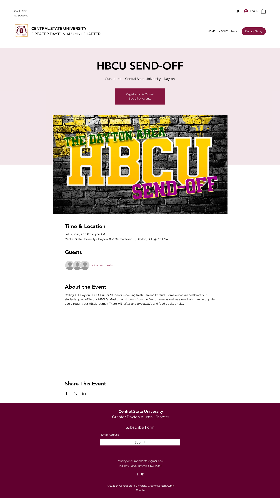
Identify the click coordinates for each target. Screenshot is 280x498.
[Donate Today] (254, 31)
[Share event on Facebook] (66, 393)
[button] (263, 11)
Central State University (141, 411)
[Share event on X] (75, 393)
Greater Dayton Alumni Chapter (140, 417)
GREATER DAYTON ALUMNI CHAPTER (66, 34)
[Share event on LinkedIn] (84, 393)
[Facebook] (232, 11)
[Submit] (140, 442)
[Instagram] (237, 11)
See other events (140, 98)
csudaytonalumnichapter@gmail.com (141, 461)
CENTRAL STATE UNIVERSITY (59, 28)
